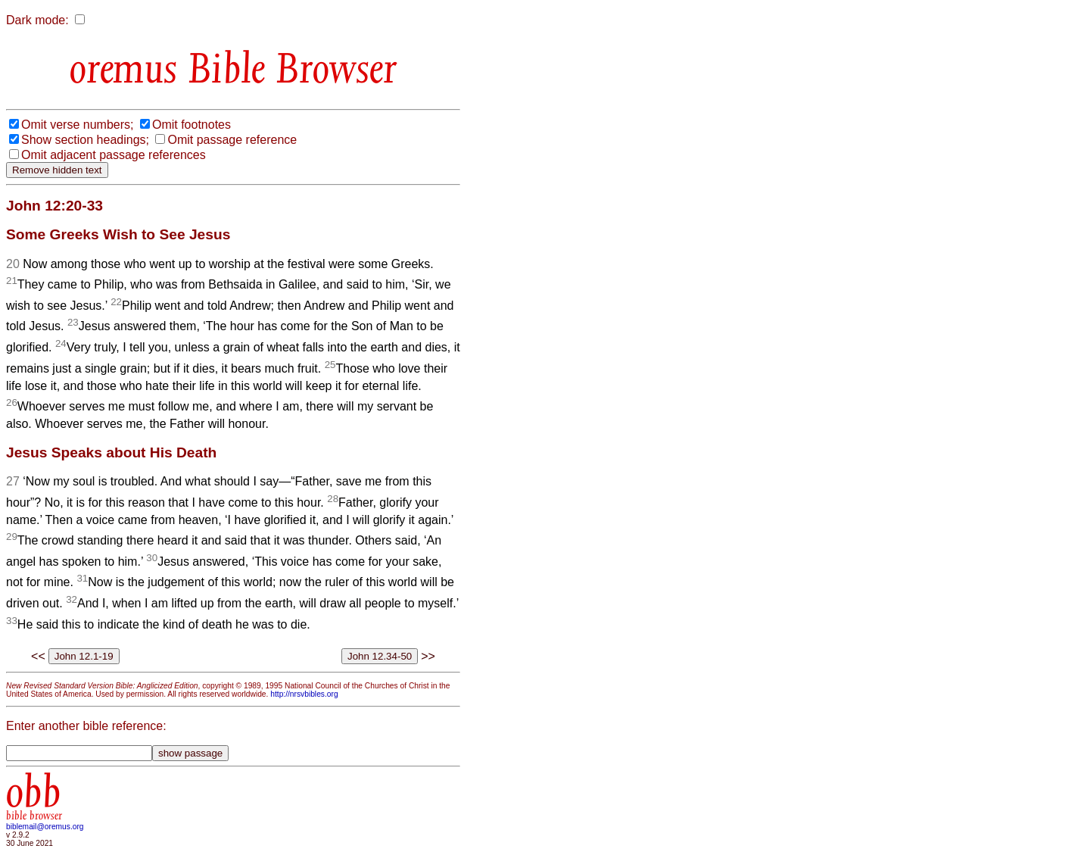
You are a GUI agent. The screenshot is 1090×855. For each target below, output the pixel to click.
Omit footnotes (191, 124)
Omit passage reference (232, 139)
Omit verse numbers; (77, 124)
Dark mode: (37, 20)
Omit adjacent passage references (113, 154)
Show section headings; (85, 139)
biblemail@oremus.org (45, 826)
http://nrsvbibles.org (304, 694)
